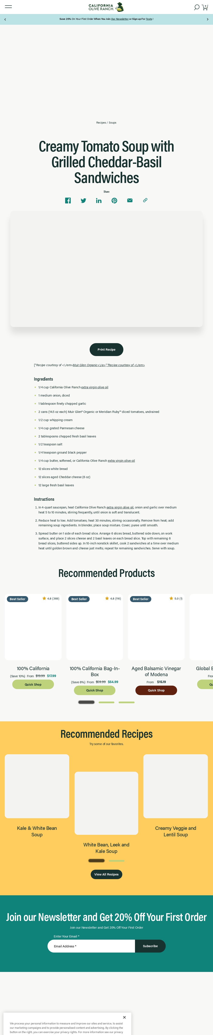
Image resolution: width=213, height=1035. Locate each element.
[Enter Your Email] (91, 946)
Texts (149, 19)
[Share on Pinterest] (114, 200)
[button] (8, 6)
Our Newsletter (120, 19)
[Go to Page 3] (127, 701)
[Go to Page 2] (107, 701)
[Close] (124, 1026)
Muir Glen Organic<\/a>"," (109, 365)
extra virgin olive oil (94, 387)
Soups (112, 122)
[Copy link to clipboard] (145, 200)
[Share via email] (130, 200)
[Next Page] (207, 19)
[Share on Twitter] (83, 200)
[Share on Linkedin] (99, 200)
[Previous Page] (5, 19)
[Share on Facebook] (68, 200)
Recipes (101, 122)
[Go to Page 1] (86, 701)
